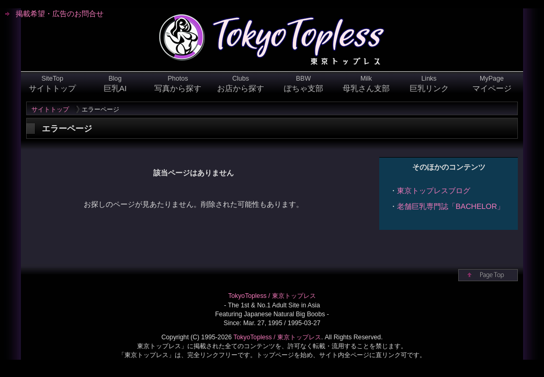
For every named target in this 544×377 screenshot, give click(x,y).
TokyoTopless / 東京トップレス (272, 296)
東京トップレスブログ (433, 190)
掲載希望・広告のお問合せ (60, 13)
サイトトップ (50, 109)
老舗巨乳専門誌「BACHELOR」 (450, 206)
